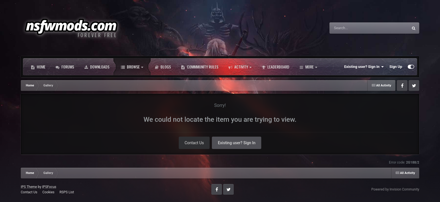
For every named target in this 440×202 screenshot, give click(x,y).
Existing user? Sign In (364, 66)
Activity (239, 66)
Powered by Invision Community (395, 189)
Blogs (163, 66)
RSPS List (66, 192)
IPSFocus (49, 187)
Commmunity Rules (199, 66)
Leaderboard (275, 66)
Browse (132, 66)
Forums (65, 66)
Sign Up (395, 67)
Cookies (48, 192)
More (308, 66)
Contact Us (194, 143)
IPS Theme (29, 187)
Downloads (96, 66)
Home (38, 66)
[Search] (354, 28)
